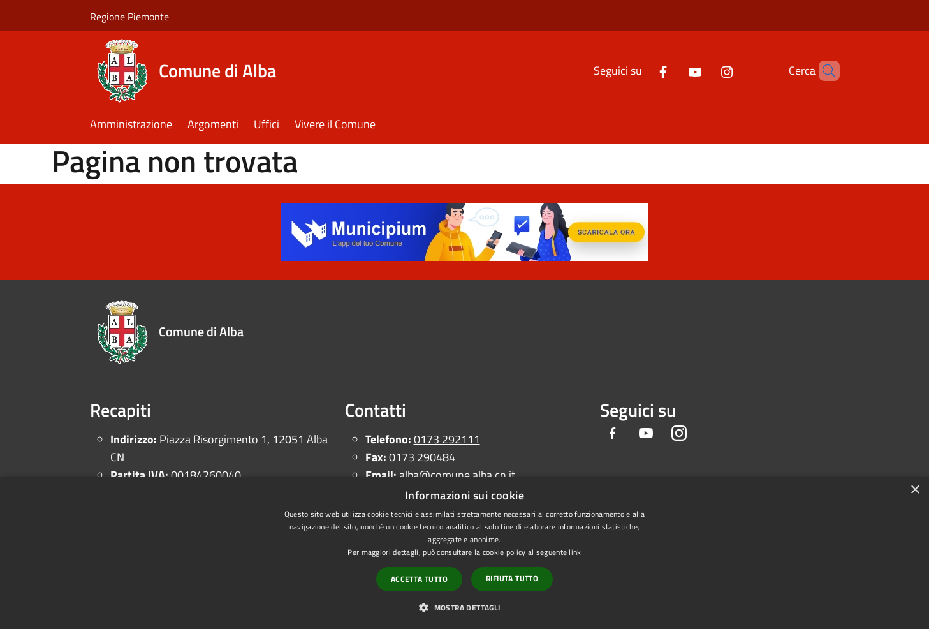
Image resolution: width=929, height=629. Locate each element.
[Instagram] (705, 70)
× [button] (914, 490)
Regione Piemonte (129, 16)
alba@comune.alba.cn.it (457, 475)
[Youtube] (673, 70)
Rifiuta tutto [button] (512, 578)
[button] (464, 607)
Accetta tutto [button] (419, 579)
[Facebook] (641, 70)
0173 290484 (422, 457)
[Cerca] (824, 71)
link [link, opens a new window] (575, 552)
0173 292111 (447, 439)
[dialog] (464, 553)
